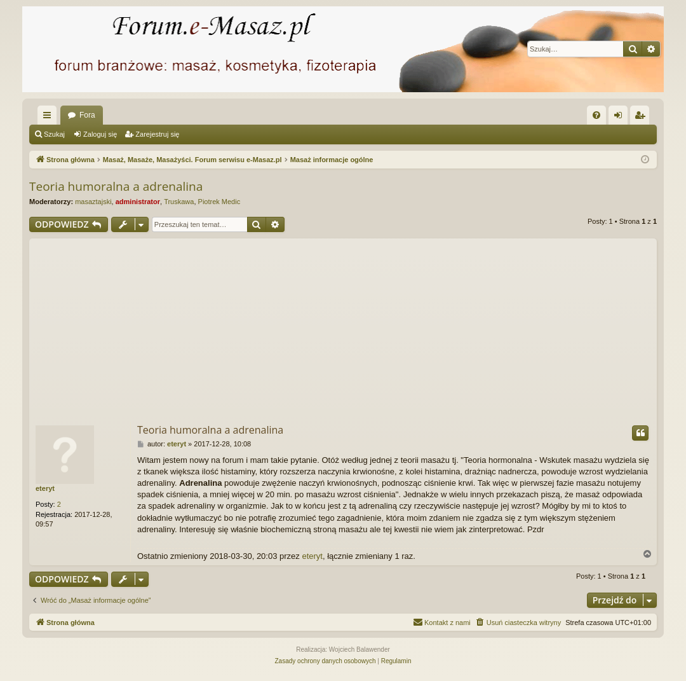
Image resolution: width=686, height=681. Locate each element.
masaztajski (93, 201)
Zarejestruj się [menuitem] (642, 118)
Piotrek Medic (219, 201)
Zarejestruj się (157, 134)
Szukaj (54, 134)
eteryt (45, 488)
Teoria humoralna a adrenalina (116, 186)
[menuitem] (596, 115)
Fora (87, 115)
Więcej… (50, 118)
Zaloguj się (100, 134)
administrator (138, 201)
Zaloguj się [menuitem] (621, 118)
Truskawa (179, 201)
